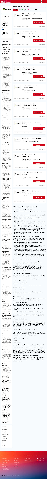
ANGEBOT (39, 145)
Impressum (4, 462)
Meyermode (4, 438)
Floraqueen (4, 443)
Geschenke (16, 462)
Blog (3, 464)
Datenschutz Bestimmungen (5, 469)
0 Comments (42, 26)
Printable (34, 9)
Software (16, 466)
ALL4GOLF (4, 440)
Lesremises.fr (40, 458)
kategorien (27, 458)
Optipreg (3, 442)
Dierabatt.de (40, 460)
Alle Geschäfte (28, 460)
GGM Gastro (4, 429)
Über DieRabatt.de (6, 460)
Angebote (16, 460)
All (15, 9)
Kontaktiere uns (5, 466)
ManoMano (4, 445)
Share (23, 26)
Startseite (4, 458)
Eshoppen (4, 436)
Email (27, 26)
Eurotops (4, 431)
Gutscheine (16, 458)
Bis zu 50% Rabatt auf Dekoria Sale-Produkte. (32, 138)
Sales (27, 9)
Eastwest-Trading (5, 434)
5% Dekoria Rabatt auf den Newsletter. (31, 122)
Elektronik (16, 464)
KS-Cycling (4, 432)
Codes (21, 9)
